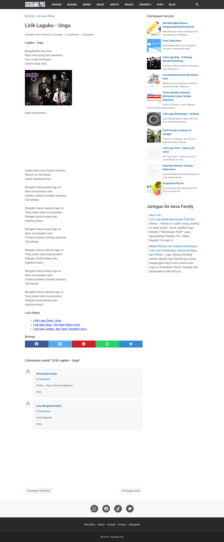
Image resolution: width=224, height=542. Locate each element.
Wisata (129, 4)
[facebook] (36, 344)
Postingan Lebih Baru (38, 490)
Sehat (100, 4)
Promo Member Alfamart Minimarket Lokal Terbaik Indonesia (177, 96)
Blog (172, 4)
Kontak (111, 524)
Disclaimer (134, 524)
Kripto (114, 4)
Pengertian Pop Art (173, 183)
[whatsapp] (107, 344)
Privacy (122, 524)
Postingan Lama (131, 490)
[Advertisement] (84, 141)
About (101, 524)
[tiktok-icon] (118, 508)
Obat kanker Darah (46, 373)
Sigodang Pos (117, 537)
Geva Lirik (155, 215)
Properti (145, 4)
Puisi (160, 4)
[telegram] (131, 344)
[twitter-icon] (130, 508)
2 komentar (88, 34)
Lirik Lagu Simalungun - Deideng (181, 113)
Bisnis (87, 4)
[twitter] (60, 344)
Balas (39, 391)
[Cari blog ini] (197, 4)
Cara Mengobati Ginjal (48, 405)
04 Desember (43, 379)
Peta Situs (89, 524)
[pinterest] (84, 344)
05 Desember (43, 411)
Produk (56, 4)
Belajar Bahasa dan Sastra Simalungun (173, 246)
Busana (72, 4)
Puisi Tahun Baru (172, 40)
